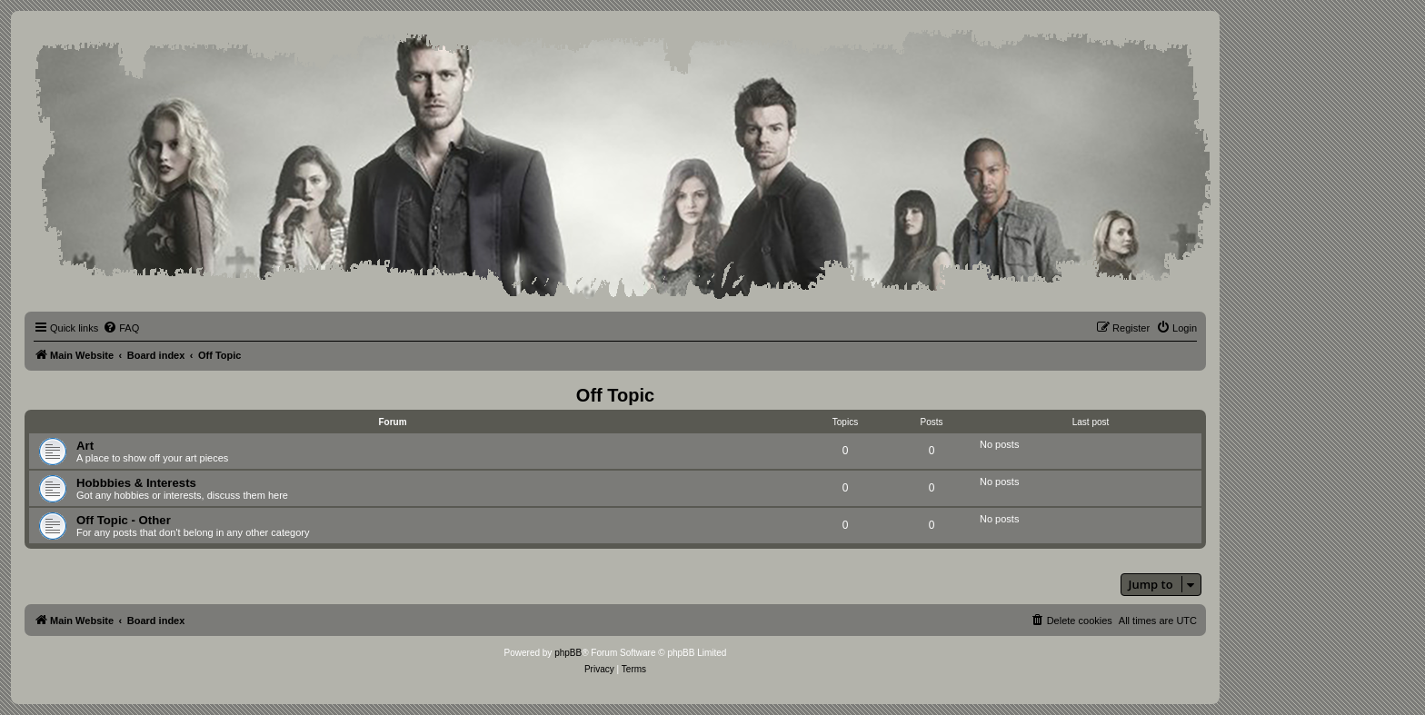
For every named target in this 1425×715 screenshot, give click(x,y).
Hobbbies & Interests (136, 483)
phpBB (568, 653)
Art (85, 445)
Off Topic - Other (123, 520)
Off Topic (615, 395)
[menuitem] (121, 328)
